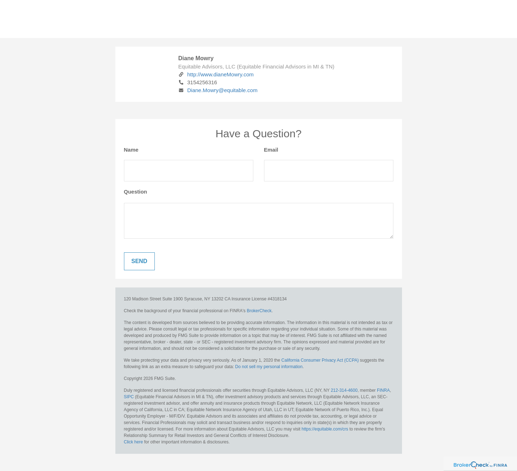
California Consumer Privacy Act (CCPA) (320, 360)
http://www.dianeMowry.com (216, 74)
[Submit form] (139, 261)
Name (131, 150)
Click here (133, 441)
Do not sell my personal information (268, 366)
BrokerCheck (259, 310)
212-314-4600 (344, 390)
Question (135, 192)
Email (271, 150)
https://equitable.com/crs (325, 429)
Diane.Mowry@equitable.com (218, 90)
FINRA (383, 390)
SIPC (129, 396)
